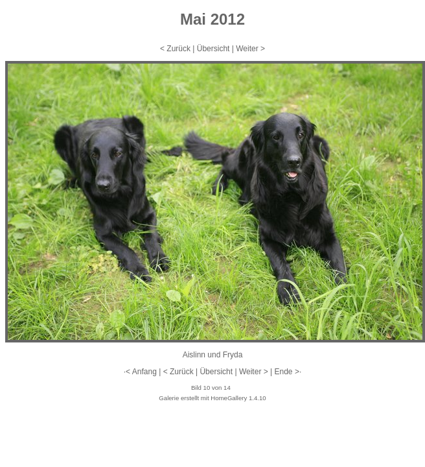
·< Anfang (140, 371)
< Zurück (175, 48)
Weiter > (250, 48)
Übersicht (213, 48)
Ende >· (288, 371)
